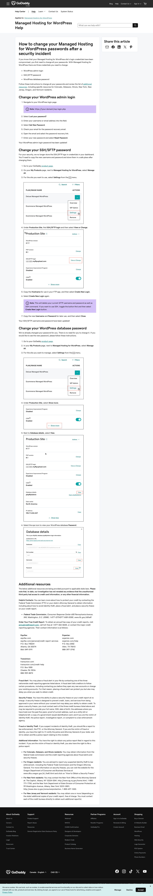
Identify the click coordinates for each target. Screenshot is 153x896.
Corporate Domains (71, 835)
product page (47, 166)
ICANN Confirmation (72, 827)
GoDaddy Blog (11, 831)
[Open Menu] (7, 4)
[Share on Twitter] (125, 47)
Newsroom (9, 844)
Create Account (118, 827)
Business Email (139, 827)
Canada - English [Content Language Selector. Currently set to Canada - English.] (38, 872)
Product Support (32, 818)
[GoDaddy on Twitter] (138, 873)
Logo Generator (139, 844)
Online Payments (140, 853)
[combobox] (105, 25)
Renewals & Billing (119, 823)
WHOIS (67, 823)
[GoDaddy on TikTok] (131, 873)
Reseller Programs (97, 823)
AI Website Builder (140, 823)
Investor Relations (12, 835)
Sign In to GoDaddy (119, 818)
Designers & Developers (73, 831)
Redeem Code (69, 840)
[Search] (135, 25)
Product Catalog (70, 844)
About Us (9, 818)
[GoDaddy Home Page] (16, 872)
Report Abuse (32, 823)
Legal (8, 840)
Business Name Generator (74, 848)
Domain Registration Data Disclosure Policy (42, 831)
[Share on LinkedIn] (119, 47)
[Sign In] (138, 4)
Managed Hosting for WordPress (38, 18)
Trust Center (10, 848)
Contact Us (53, 11)
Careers (9, 823)
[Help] (116, 4)
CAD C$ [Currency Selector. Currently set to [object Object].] (55, 872)
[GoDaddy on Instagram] (124, 873)
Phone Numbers (139, 857)
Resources (31, 827)
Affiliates (93, 818)
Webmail (68, 818)
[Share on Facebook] (113, 47)
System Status (67, 11)
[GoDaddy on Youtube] (145, 873)
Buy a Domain (139, 818)
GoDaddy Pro (95, 827)
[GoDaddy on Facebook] (117, 873)
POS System (138, 848)
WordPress (138, 831)
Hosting (137, 835)
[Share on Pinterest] (131, 47)
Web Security (138, 840)
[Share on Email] (107, 47)
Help (34, 11)
